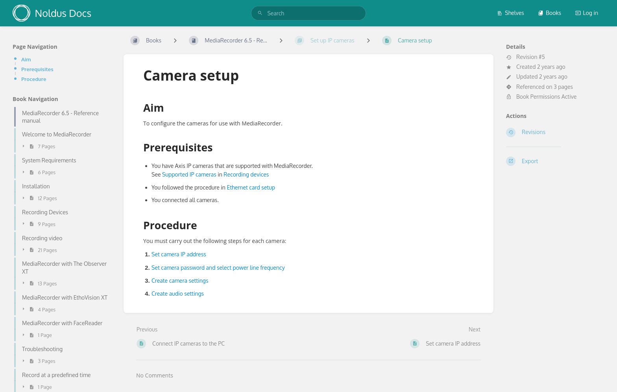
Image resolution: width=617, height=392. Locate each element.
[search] (308, 13)
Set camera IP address (178, 254)
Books (549, 12)
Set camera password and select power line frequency (218, 267)
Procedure (33, 78)
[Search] (260, 13)
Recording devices (246, 174)
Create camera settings (179, 280)
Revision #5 (525, 57)
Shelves (510, 12)
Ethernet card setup (251, 187)
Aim (26, 59)
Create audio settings (177, 293)
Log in (586, 12)
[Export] (555, 161)
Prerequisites (37, 69)
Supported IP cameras (189, 174)
